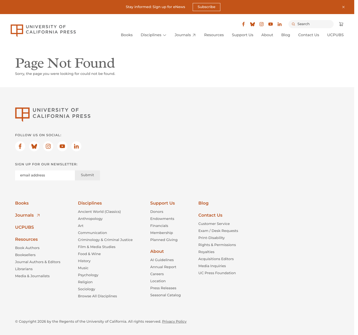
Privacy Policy (174, 321)
